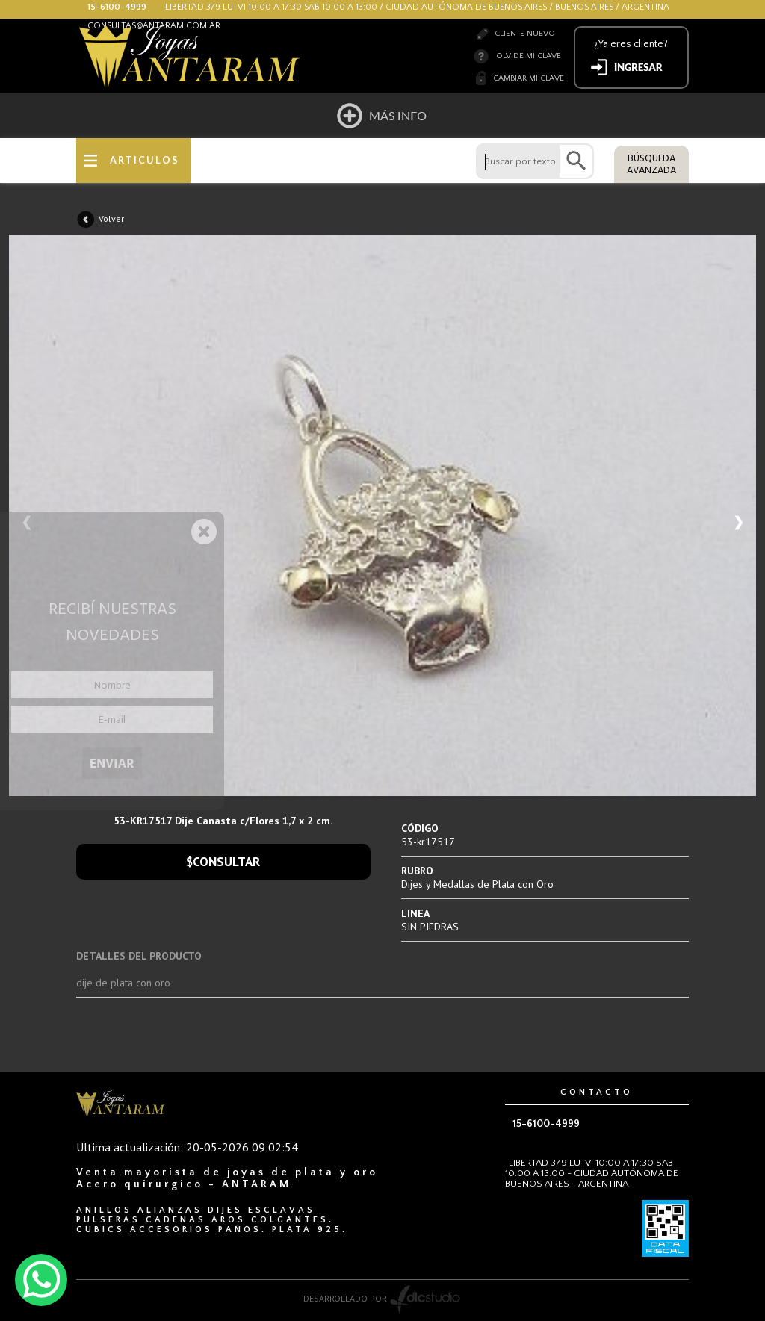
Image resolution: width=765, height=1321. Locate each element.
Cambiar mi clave (528, 78)
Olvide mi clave (528, 56)
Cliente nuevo (525, 33)
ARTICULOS (144, 161)
